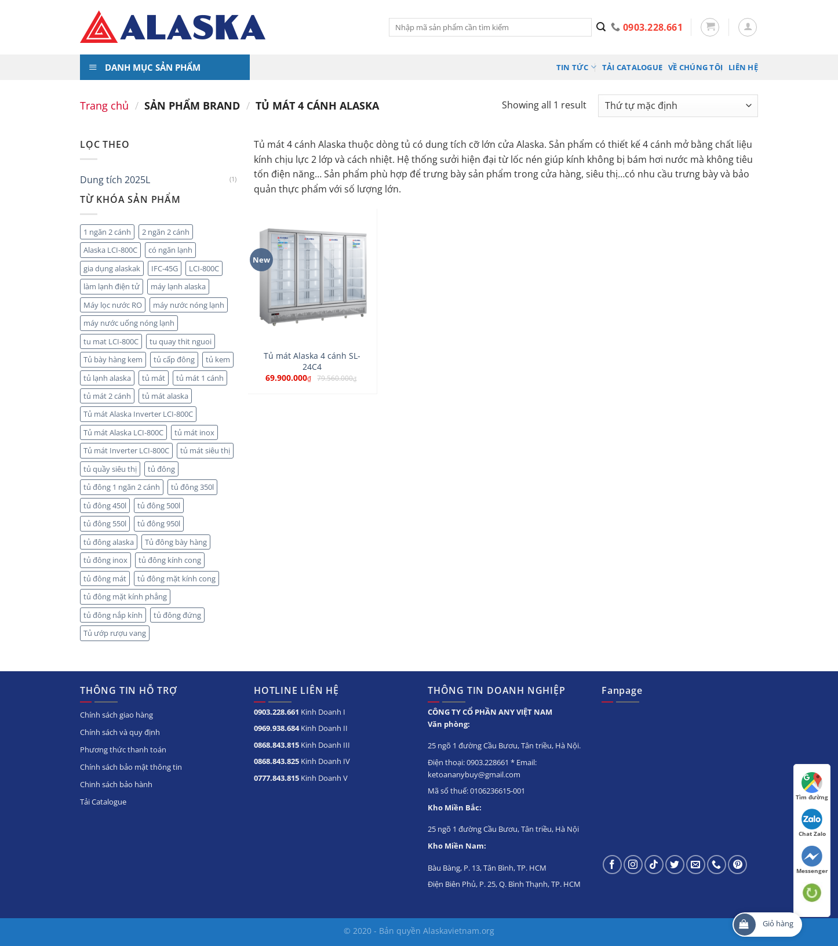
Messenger (812, 860)
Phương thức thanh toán (123, 749)
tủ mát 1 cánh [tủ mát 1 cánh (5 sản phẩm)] (200, 378)
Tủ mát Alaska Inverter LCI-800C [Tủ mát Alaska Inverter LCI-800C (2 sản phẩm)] (138, 414)
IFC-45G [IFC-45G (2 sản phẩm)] (164, 268)
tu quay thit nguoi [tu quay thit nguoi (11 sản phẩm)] (181, 341)
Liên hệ (743, 67)
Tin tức (576, 66)
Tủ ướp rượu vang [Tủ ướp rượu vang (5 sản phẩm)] (114, 633)
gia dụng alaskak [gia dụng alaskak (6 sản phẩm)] (111, 268)
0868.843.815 (276, 745)
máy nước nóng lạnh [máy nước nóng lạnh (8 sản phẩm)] (188, 305)
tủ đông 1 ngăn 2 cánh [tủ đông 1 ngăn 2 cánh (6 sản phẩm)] (121, 487)
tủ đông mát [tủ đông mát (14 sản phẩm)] (104, 578)
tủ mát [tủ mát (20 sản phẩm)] (153, 378)
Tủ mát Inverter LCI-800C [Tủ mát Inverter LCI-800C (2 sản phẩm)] (126, 450)
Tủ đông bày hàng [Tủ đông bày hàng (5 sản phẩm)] (176, 542)
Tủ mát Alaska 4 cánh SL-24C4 (312, 361)
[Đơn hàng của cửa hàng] (678, 105)
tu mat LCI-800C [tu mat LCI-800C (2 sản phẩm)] (111, 341)
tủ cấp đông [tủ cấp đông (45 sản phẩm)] (174, 359)
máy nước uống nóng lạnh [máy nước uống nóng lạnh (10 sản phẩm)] (128, 323)
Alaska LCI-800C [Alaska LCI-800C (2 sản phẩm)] (110, 250)
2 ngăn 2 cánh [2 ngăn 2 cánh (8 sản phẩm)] (166, 232)
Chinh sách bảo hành (116, 784)
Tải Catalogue (632, 67)
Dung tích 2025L (115, 179)
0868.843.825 (276, 761)
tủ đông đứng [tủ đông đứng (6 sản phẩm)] (177, 615)
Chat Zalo (812, 823)
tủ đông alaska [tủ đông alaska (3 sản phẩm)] (108, 542)
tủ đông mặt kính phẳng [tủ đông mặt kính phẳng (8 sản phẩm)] (125, 596)
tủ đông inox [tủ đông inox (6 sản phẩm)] (105, 560)
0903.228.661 (276, 712)
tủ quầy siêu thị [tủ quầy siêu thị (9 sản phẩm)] (110, 469)
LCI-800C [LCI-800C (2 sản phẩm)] (204, 268)
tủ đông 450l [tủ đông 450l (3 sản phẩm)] (104, 505)
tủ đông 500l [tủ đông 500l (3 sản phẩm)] (158, 505)
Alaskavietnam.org (458, 930)
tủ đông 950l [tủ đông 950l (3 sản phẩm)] (158, 523)
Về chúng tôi (695, 67)
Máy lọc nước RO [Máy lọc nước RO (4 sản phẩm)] (112, 305)
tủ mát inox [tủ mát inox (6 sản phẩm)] (194, 432)
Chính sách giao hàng (116, 715)
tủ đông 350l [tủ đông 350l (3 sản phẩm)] (192, 487)
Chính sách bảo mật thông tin (131, 767)
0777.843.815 (276, 778)
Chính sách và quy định (120, 732)
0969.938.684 (276, 728)
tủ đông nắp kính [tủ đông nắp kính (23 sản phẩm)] (113, 615)
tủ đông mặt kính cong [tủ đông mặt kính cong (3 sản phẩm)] (176, 578)
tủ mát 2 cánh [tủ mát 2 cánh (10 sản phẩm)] (107, 396)
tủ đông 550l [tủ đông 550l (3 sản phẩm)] (104, 523)
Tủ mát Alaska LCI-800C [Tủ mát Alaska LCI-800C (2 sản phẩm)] (123, 432)
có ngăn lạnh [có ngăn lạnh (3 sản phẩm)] (170, 250)
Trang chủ (104, 105)
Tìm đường (812, 786)
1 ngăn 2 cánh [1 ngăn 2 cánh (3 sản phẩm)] (107, 232)
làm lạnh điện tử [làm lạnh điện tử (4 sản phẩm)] (111, 286)
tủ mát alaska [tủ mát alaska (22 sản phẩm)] (165, 396)
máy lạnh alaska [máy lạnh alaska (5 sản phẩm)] (178, 286)
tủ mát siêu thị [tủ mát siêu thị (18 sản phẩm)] (205, 450)
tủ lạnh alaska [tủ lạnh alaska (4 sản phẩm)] (107, 378)
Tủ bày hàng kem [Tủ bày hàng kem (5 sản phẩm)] (113, 359)
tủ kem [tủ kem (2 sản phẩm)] (218, 359)
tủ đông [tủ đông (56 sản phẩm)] (161, 469)
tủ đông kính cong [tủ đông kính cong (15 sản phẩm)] (170, 560)
